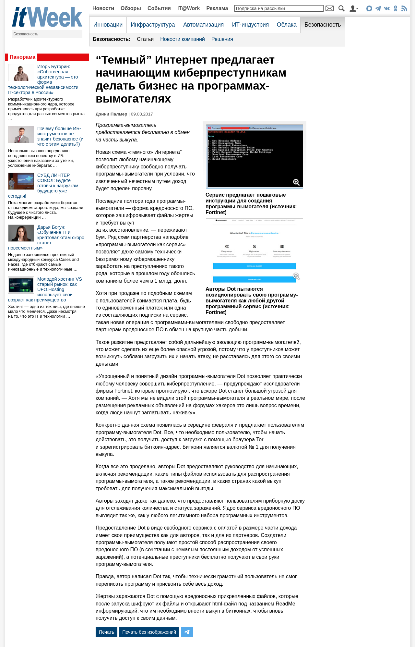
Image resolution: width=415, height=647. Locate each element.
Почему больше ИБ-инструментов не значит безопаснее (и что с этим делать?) (60, 136)
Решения (222, 39)
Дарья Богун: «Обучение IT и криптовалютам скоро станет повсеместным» (46, 237)
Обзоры (131, 8)
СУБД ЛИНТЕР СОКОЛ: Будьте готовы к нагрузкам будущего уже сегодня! (43, 186)
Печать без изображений (149, 632)
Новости (103, 8)
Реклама (217, 8)
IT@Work (188, 8)
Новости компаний (182, 39)
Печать (106, 632)
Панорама (22, 57)
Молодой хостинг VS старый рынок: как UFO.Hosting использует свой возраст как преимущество (45, 289)
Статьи (145, 39)
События (159, 8)
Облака (287, 24)
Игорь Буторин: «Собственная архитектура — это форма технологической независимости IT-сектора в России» (43, 79)
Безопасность (26, 34)
